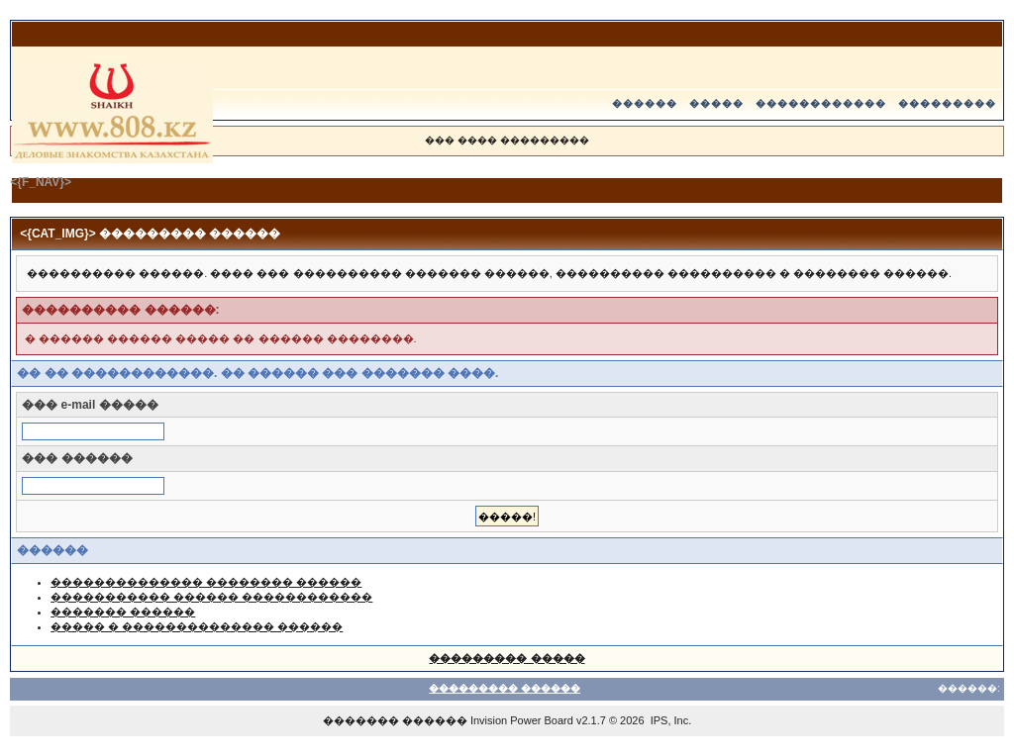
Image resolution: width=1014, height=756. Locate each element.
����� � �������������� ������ (197, 626)
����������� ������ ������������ (211, 597)
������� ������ (123, 611)
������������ (821, 103)
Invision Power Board (521, 720)
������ (644, 103)
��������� (947, 103)
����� (716, 103)
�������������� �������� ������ (206, 582)
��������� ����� (506, 658)
